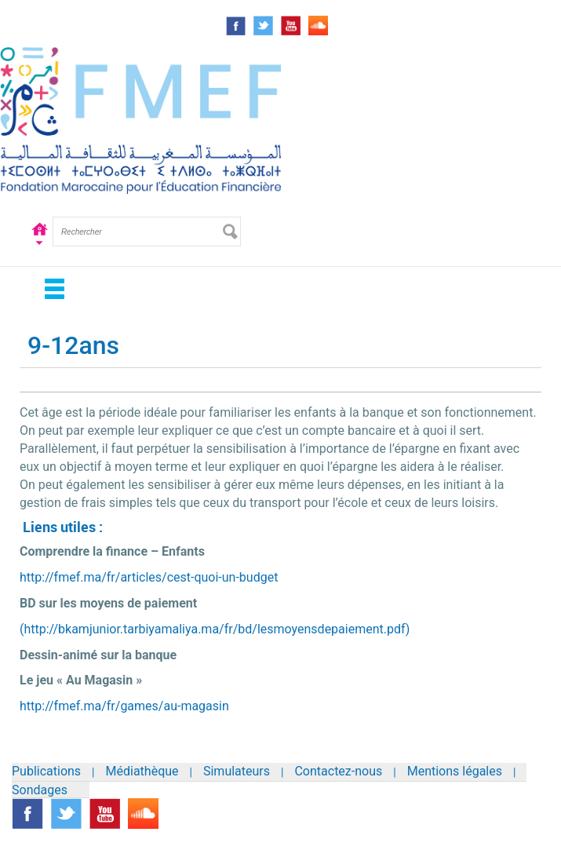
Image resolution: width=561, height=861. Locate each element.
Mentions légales (454, 771)
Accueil (39, 243)
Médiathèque (142, 771)
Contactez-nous (338, 771)
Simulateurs (236, 771)
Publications (46, 771)
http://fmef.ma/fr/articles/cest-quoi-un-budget (149, 577)
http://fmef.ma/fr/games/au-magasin (124, 706)
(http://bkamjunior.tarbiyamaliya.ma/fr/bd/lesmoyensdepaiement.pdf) (215, 629)
